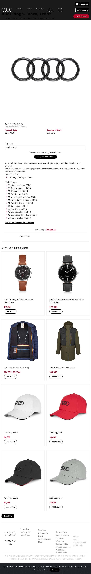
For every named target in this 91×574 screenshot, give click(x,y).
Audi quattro (26, 539)
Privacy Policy (43, 570)
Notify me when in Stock (45, 157)
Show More (8, 516)
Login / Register (81, 16)
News (29, 9)
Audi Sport (25, 541)
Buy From (9, 143)
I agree (54, 570)
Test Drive (50, 10)
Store (20, 9)
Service (40, 9)
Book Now (59, 10)
